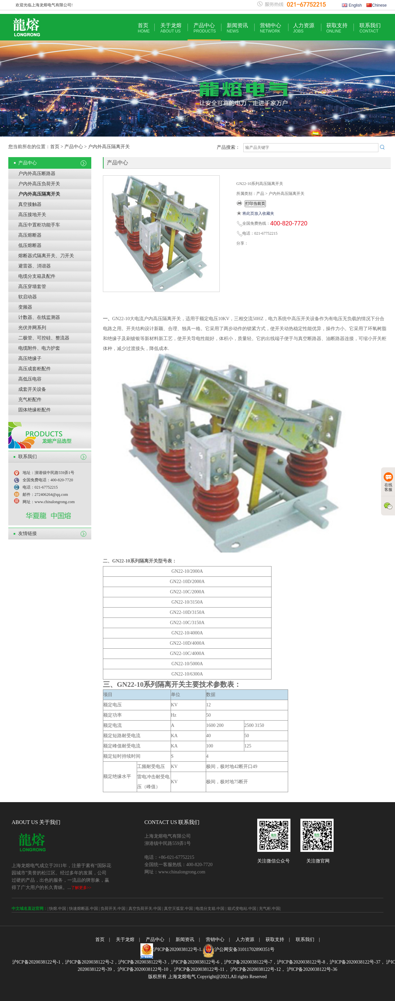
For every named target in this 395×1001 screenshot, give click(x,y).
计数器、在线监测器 (39, 317)
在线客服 (388, 482)
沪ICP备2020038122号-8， (303, 962)
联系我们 (370, 28)
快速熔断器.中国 (83, 908)
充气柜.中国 (269, 908)
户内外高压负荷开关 (39, 183)
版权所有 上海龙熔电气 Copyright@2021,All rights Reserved (207, 976)
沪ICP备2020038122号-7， (250, 962)
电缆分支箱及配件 (36, 276)
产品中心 (205, 28)
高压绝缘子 (29, 358)
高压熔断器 (29, 235)
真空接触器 (29, 204)
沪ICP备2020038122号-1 (177, 949)
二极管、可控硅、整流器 (43, 337)
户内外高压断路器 (36, 173)
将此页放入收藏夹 (258, 213)
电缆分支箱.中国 (210, 908)
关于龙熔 (171, 28)
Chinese (376, 5)
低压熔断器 (29, 245)
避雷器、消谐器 (34, 266)
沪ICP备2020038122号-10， (145, 969)
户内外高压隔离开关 (39, 194)
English (352, 5)
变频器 (25, 307)
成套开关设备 (32, 389)
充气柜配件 (29, 399)
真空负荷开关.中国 (144, 908)
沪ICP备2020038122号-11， (201, 969)
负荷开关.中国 (113, 908)
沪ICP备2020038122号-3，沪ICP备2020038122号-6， (171, 962)
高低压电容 (29, 379)
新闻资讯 (237, 28)
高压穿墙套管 (32, 286)
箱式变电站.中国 (241, 908)
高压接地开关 (32, 214)
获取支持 (337, 28)
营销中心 (270, 28)
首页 (144, 28)
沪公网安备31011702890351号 (244, 949)
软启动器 (27, 296)
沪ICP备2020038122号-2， (91, 962)
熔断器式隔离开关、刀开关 (46, 255)
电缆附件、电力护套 (39, 348)
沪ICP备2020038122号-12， (257, 969)
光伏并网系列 (32, 327)
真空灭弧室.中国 (178, 908)
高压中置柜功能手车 (39, 224)
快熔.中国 (57, 908)
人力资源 (303, 28)
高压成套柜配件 (34, 368)
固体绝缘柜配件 (34, 409)
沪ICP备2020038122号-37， (357, 962)
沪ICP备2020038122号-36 (311, 969)
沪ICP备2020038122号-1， (38, 962)
